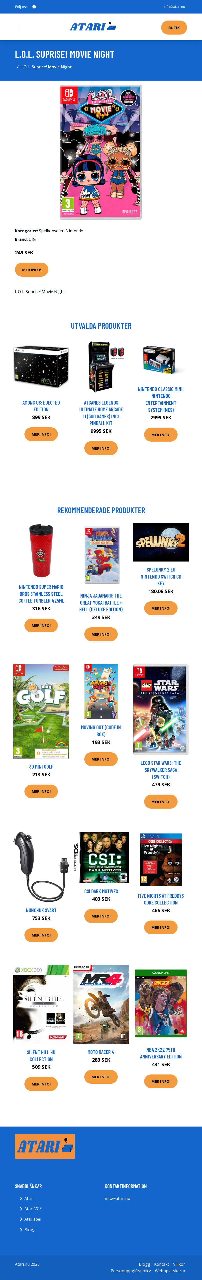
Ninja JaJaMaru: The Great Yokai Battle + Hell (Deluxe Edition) (101, 602)
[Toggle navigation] (21, 27)
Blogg (30, 1229)
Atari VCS (33, 1208)
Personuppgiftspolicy (131, 1270)
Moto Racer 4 (101, 1052)
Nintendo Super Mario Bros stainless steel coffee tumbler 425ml (41, 594)
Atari (28, 1198)
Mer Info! (31, 269)
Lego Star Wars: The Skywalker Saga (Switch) (161, 770)
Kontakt (161, 1264)
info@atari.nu (174, 6)
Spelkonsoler (51, 231)
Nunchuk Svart (41, 910)
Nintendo (74, 231)
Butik (174, 27)
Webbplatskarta (170, 1270)
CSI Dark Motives (101, 891)
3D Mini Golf (41, 766)
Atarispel (32, 1219)
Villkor (179, 1264)
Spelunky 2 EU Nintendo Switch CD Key (161, 576)
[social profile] (34, 7)
